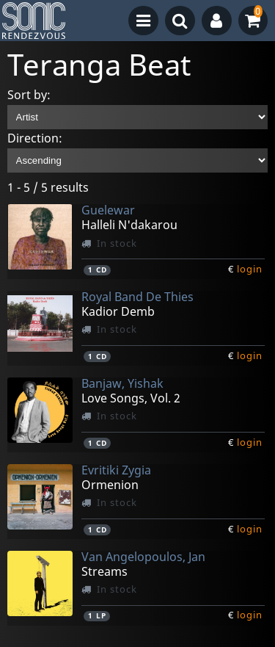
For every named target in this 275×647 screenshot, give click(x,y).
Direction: (34, 138)
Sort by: (29, 95)
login (250, 268)
